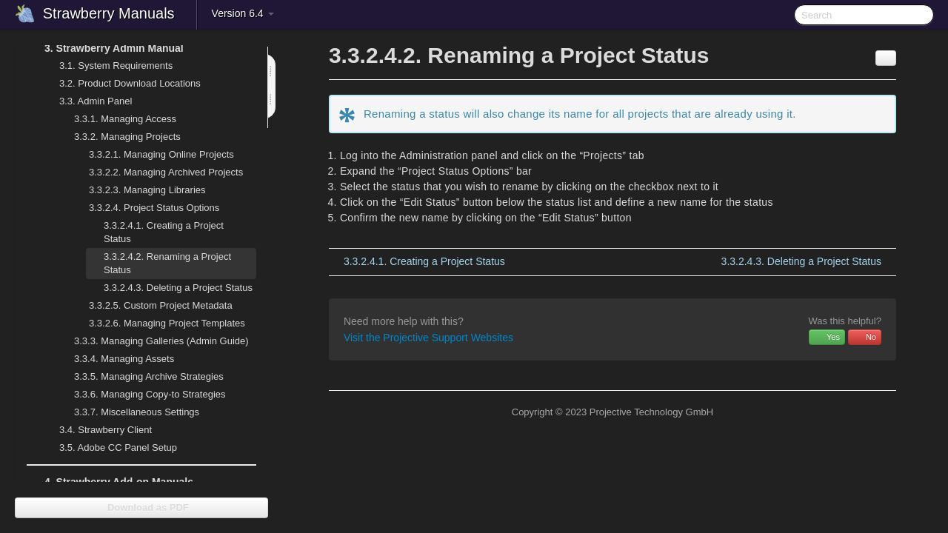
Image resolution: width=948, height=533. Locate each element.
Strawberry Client (96, 430)
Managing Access (116, 119)
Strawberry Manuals (109, 13)
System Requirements (107, 66)
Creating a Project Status (164, 232)
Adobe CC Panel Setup (109, 448)
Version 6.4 (243, 13)
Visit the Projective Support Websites (428, 337)
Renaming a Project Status (167, 263)
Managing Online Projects (152, 155)
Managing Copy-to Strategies (141, 394)
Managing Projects (118, 137)
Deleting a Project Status (178, 287)
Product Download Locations (130, 83)
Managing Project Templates (158, 323)
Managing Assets (115, 359)
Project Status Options (145, 208)
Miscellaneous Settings (127, 412)
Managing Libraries (138, 190)
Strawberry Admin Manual (105, 48)
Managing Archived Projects (157, 172)
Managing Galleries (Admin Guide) (152, 341)
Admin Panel (86, 101)
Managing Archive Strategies (140, 377)
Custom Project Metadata (152, 306)
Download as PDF (141, 507)
